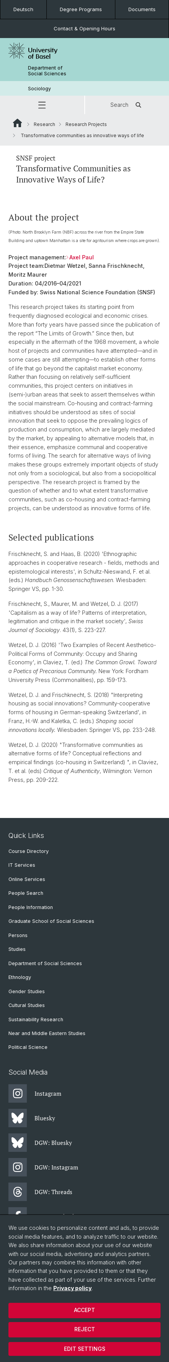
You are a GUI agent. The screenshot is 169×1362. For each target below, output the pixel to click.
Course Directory (28, 851)
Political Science (28, 1047)
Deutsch (23, 9)
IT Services (21, 865)
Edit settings (84, 1348)
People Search (25, 893)
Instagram (34, 1093)
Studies (17, 949)
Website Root (17, 123)
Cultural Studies (26, 1005)
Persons (18, 935)
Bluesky (31, 1118)
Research (44, 124)
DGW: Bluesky (40, 1142)
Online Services (26, 879)
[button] (42, 105)
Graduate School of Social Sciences (51, 921)
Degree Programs (81, 9)
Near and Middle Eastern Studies (46, 1033)
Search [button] (127, 104)
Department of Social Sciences (47, 70)
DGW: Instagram (43, 1167)
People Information (30, 907)
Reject (84, 1329)
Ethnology (19, 977)
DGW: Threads (40, 1192)
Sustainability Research (35, 1019)
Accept (84, 1310)
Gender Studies (26, 991)
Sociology (39, 88)
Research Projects (86, 124)
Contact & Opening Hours (84, 28)
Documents (142, 9)
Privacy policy (72, 1288)
